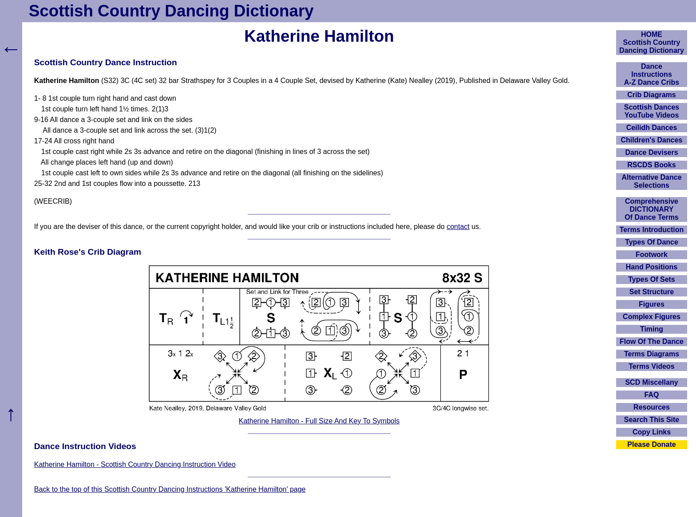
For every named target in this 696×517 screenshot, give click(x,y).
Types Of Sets (651, 279)
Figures (651, 304)
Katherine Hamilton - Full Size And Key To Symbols (319, 421)
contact (458, 226)
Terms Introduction (652, 229)
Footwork (652, 254)
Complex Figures (651, 316)
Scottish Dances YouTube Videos (651, 111)
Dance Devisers (651, 152)
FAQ (652, 395)
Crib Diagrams (651, 95)
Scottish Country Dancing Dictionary (171, 11)
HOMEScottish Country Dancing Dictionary (651, 42)
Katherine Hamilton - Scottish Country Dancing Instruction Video (135, 464)
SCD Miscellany (651, 382)
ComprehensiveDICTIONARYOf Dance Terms (652, 209)
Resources (651, 407)
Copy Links (652, 432)
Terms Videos (651, 366)
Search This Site (652, 419)
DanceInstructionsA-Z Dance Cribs (651, 74)
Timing (651, 329)
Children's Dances (652, 140)
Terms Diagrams (651, 354)
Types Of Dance (651, 242)
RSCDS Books (651, 165)
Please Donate (651, 444)
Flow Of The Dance (652, 341)
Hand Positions (651, 267)
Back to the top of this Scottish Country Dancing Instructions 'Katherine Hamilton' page (170, 489)
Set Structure (651, 292)
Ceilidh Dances (651, 127)
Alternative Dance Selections (651, 181)
